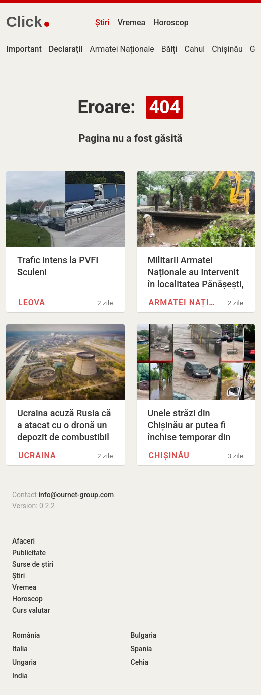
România (26, 635)
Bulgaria (144, 635)
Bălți (169, 49)
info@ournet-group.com (76, 495)
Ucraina (37, 455)
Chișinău (227, 49)
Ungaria (24, 662)
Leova (31, 302)
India (20, 676)
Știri (102, 22)
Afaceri (23, 541)
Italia (20, 649)
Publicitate (29, 553)
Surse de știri (32, 564)
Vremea (131, 22)
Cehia (140, 662)
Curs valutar (31, 610)
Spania (141, 649)
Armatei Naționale (122, 49)
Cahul (194, 49)
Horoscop (171, 22)
